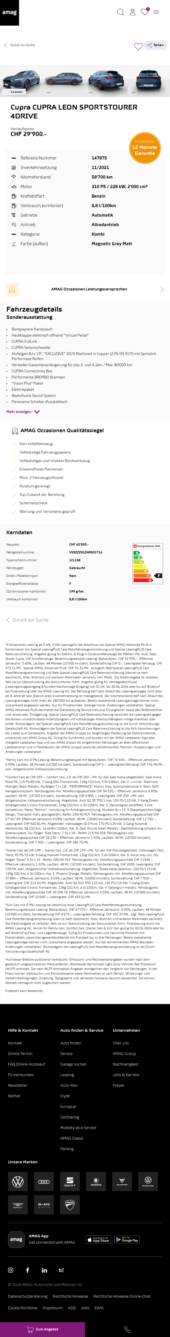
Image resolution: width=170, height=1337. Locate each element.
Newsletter (18, 1086)
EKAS (99, 1308)
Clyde (65, 1096)
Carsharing (69, 1117)
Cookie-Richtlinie (22, 1308)
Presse (118, 1086)
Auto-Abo (68, 1086)
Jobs (85, 1308)
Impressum (53, 1308)
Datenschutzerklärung (27, 1296)
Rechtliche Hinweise (70, 1296)
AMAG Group (124, 1054)
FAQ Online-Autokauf (26, 1064)
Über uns (121, 1043)
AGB (72, 1308)
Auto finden (70, 1043)
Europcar (68, 1107)
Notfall (14, 1096)
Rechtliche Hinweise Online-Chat (121, 1296)
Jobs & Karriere (126, 1075)
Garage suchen (73, 1064)
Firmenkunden (21, 1075)
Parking (67, 1149)
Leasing (67, 1075)
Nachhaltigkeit (125, 1064)
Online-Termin (20, 1054)
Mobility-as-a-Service (78, 1128)
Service (66, 1054)
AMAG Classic (72, 1138)
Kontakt (15, 1043)
